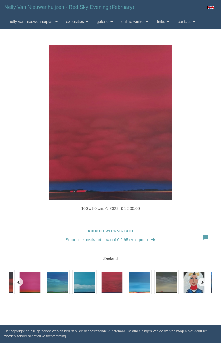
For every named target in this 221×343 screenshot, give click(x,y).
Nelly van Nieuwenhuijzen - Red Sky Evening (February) (69, 7)
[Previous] (18, 282)
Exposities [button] (77, 21)
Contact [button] (186, 21)
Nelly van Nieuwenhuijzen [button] (33, 21)
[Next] (202, 282)
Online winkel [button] (134, 21)
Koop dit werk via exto (110, 231)
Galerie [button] (105, 21)
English (210, 7)
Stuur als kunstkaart (110, 239)
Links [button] (163, 21)
